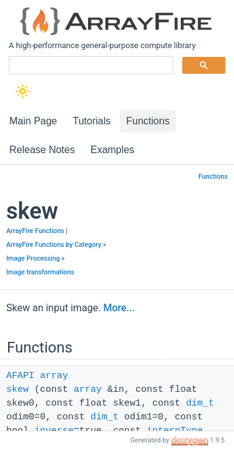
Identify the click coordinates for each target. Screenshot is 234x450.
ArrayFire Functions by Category (53, 245)
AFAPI (20, 376)
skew (17, 389)
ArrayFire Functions (35, 231)
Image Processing (33, 258)
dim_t (200, 403)
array (54, 376)
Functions (213, 176)
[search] (90, 65)
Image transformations (40, 272)
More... (118, 308)
